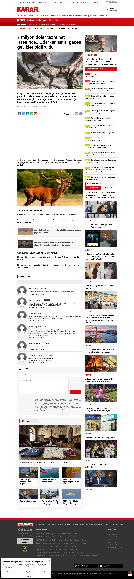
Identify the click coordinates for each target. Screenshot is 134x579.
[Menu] (106, 16)
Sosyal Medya (63, 549)
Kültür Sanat (66, 546)
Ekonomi (46, 16)
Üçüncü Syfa (55, 534)
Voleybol (59, 543)
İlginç (73, 553)
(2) (38, 363)
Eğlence (75, 546)
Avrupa (45, 20)
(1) (44, 321)
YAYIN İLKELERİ (61, 524)
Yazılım (72, 549)
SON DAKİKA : (22, 24)
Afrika (56, 20)
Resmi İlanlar (98, 16)
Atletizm (67, 543)
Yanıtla (32, 294)
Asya (50, 20)
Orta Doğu (30, 20)
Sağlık (58, 546)
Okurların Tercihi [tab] (93, 188)
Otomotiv (60, 540)
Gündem (52, 553)
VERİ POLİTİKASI (99, 524)
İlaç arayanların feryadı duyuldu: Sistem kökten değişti (46, 24)
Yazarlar (31, 16)
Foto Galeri (41, 555)
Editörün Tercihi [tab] (109, 188)
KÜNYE (53, 524)
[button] (64, 114)
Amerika (38, 20)
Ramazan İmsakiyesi (115, 548)
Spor (64, 16)
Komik (68, 553)
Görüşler (88, 16)
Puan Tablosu (112, 539)
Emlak (54, 540)
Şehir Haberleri (113, 545)
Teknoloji (40, 549)
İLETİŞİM (48, 524)
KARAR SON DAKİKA (25, 541)
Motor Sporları (76, 543)
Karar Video (78, 16)
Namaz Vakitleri (113, 537)
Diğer (84, 543)
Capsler (57, 556)
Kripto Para (56, 16)
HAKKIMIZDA (40, 524)
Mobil (49, 549)
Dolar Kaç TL (112, 542)
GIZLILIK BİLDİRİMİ (87, 524)
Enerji (67, 540)
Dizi (58, 553)
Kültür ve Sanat (77, 556)
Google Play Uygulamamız (87, 566)
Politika (47, 534)
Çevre (69, 534)
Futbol (45, 543)
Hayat (69, 16)
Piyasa (48, 540)
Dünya (39, 16)
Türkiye (63, 534)
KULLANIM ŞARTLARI (74, 524)
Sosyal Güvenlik (75, 540)
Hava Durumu (113, 534)
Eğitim (75, 534)
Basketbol (51, 543)
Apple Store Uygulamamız (112, 566)
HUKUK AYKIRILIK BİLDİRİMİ (114, 524)
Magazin (52, 546)
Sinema (62, 553)
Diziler (46, 546)
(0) (38, 294)
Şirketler (85, 540)
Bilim (77, 549)
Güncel (24, 16)
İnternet (55, 549)
